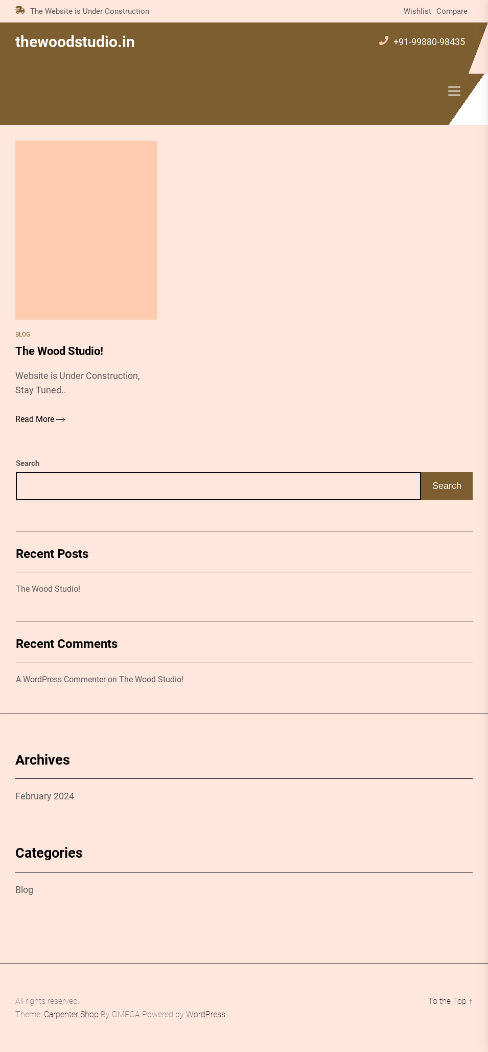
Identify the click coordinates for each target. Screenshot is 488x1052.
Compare (452, 11)
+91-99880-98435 (429, 41)
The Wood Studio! (48, 589)
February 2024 (44, 796)
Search (27, 463)
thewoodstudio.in (75, 42)
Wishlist (417, 11)
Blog (22, 334)
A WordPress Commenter (61, 679)
